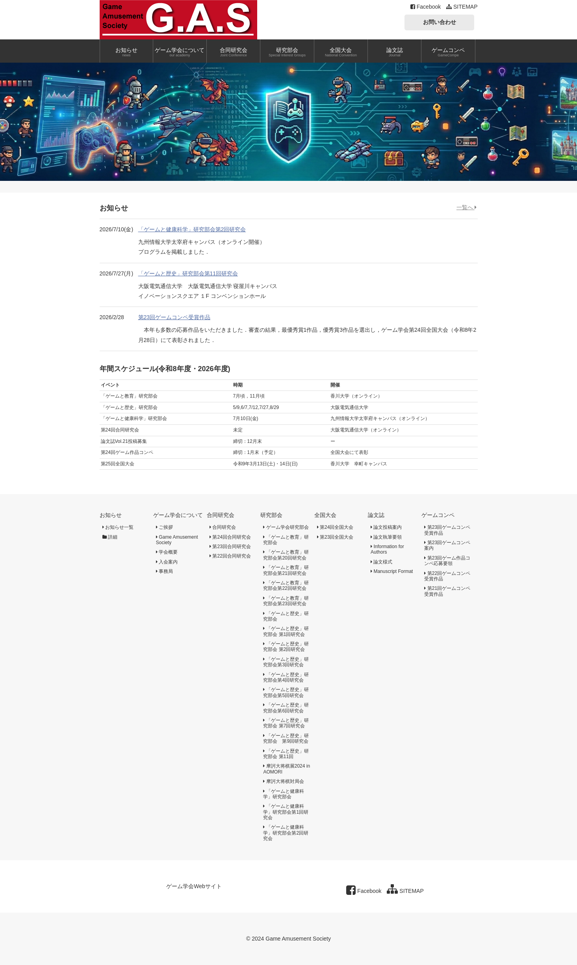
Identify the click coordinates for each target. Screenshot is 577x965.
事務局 (164, 571)
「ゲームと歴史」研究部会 (285, 616)
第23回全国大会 (335, 537)
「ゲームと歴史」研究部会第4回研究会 (285, 677)
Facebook (425, 7)
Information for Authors (387, 549)
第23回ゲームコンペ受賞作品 (174, 317)
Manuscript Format (392, 571)
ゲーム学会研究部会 (285, 527)
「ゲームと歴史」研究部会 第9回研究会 (285, 738)
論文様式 (381, 562)
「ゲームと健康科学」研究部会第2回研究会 (192, 229)
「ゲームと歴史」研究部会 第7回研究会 (285, 723)
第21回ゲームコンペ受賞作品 (447, 591)
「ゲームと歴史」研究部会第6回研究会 (285, 707)
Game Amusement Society (177, 539)
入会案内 (167, 562)
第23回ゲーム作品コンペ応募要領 (447, 560)
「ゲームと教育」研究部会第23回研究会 (285, 600)
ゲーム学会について (178, 515)
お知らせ (111, 515)
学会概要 (167, 552)
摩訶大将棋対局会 (283, 781)
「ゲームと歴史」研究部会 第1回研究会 (285, 631)
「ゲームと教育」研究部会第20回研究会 (285, 554)
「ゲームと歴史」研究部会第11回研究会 (188, 273)
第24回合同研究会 (230, 537)
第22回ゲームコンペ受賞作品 (447, 576)
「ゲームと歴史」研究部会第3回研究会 (285, 662)
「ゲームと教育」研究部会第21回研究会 (285, 570)
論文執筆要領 (386, 537)
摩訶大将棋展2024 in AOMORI (286, 768)
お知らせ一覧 (118, 527)
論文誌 (376, 515)
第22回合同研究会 (230, 556)
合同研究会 (220, 515)
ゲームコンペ (438, 515)
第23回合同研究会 (230, 546)
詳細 (109, 537)
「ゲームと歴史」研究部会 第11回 (285, 753)
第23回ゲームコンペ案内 (447, 545)
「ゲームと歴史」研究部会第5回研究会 (285, 692)
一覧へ (466, 207)
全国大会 (325, 515)
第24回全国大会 (335, 527)
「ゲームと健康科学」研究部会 (283, 794)
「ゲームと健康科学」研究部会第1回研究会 (285, 811)
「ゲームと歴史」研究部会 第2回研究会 (285, 646)
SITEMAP (461, 7)
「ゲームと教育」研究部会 (285, 539)
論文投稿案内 (386, 527)
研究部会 (271, 515)
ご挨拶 (164, 527)
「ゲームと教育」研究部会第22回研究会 (285, 585)
